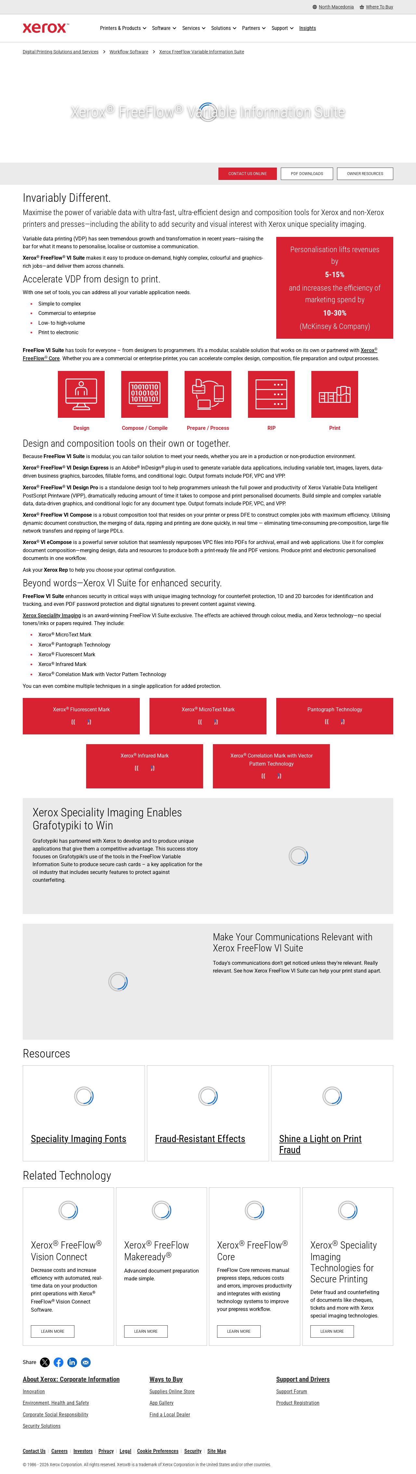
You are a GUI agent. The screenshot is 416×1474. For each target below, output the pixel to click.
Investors (83, 1451)
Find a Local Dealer (170, 1415)
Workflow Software (129, 51)
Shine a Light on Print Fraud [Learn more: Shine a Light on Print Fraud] (320, 1144)
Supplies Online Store (172, 1391)
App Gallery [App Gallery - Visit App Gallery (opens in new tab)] (162, 1403)
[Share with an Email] (86, 1362)
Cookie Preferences (157, 1451)
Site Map (216, 1451)
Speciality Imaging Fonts (78, 1138)
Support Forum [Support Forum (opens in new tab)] (291, 1391)
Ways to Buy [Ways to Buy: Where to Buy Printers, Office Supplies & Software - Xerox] (166, 1379)
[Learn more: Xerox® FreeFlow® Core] (254, 1266)
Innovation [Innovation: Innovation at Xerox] (34, 1391)
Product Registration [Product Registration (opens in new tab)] (297, 1403)
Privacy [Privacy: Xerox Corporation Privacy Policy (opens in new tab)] (106, 1451)
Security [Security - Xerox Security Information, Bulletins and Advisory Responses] (193, 1451)
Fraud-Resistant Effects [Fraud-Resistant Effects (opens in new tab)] (200, 1138)
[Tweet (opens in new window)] (45, 1362)
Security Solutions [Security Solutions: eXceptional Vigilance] (41, 1426)
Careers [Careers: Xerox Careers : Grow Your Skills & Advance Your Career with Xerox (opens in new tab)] (59, 1451)
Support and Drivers (303, 1379)
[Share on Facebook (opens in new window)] (58, 1362)
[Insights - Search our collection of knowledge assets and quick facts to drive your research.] (307, 28)
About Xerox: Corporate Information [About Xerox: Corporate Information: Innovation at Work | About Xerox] (71, 1379)
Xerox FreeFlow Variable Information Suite (201, 51)
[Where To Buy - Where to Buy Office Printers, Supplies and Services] (376, 7)
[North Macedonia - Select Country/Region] (333, 7)
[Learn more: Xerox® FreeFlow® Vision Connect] (68, 1266)
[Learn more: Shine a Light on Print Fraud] (332, 1113)
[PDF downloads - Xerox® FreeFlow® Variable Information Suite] (307, 174)
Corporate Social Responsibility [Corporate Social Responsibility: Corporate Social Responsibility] (55, 1415)
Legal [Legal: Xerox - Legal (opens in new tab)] (125, 1451)
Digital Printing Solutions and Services (60, 51)
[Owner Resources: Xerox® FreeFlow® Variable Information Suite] (365, 174)
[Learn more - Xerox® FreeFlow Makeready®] (161, 1266)
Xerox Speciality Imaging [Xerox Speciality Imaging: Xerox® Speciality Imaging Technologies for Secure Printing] (52, 615)
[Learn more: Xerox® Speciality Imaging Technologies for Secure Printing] (348, 1266)
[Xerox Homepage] (46, 28)
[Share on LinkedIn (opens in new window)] (72, 1362)
